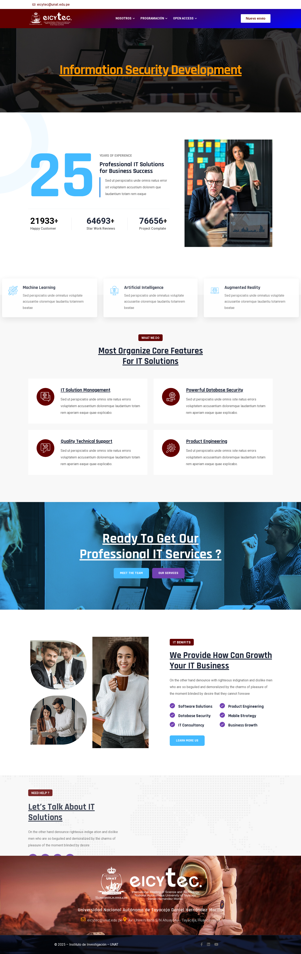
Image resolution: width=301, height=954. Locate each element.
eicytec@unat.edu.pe (53, 4)
